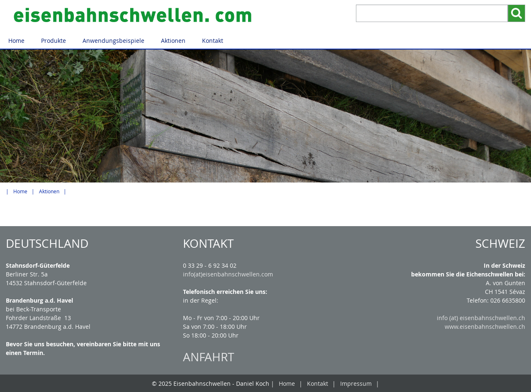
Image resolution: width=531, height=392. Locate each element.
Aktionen (173, 40)
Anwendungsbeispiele (113, 40)
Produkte (53, 40)
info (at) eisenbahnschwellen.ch (481, 318)
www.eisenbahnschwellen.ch (485, 326)
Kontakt (212, 40)
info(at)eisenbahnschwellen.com (228, 274)
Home (16, 40)
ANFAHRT (208, 357)
